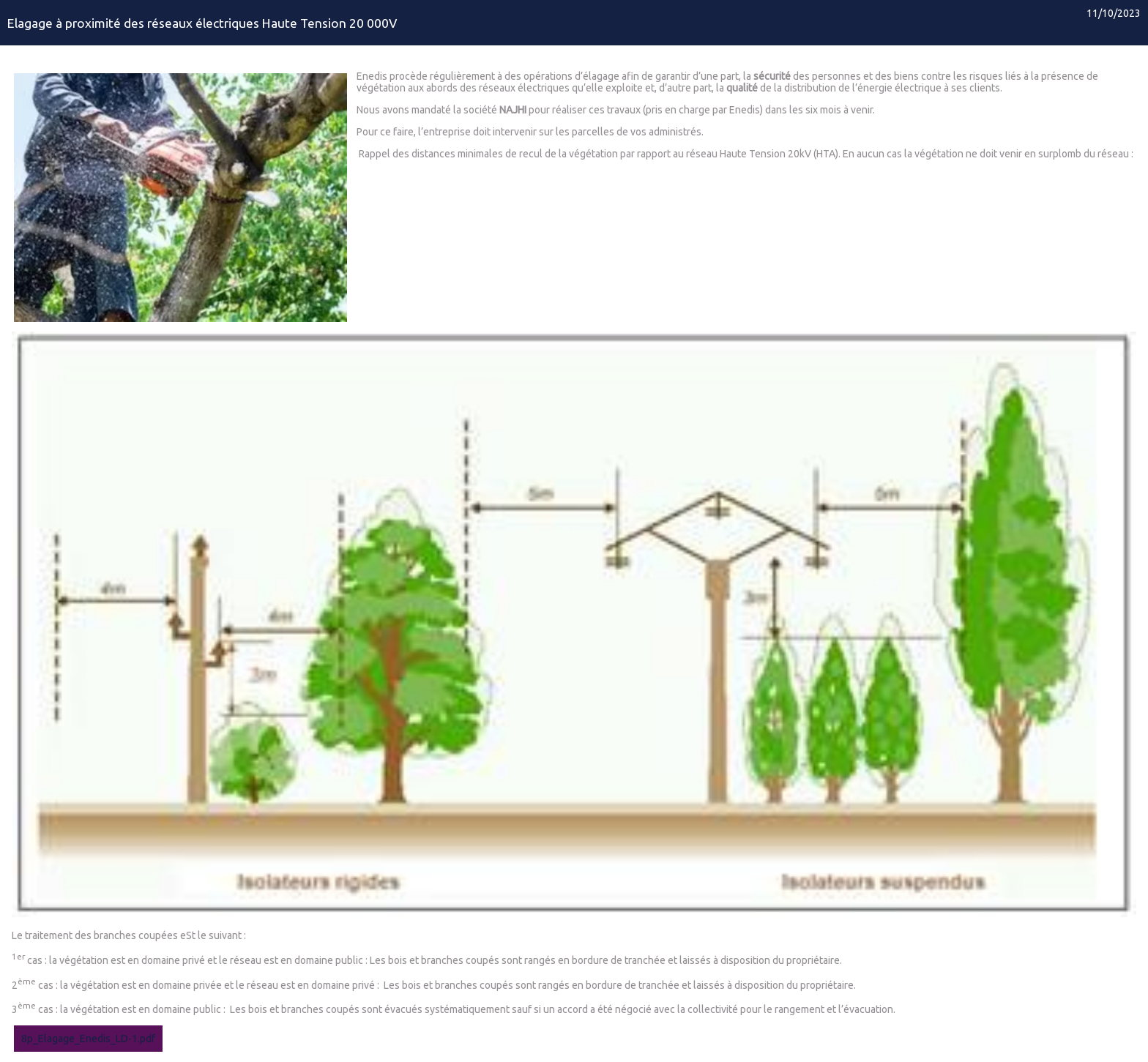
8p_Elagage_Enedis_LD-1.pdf (88, 1038)
